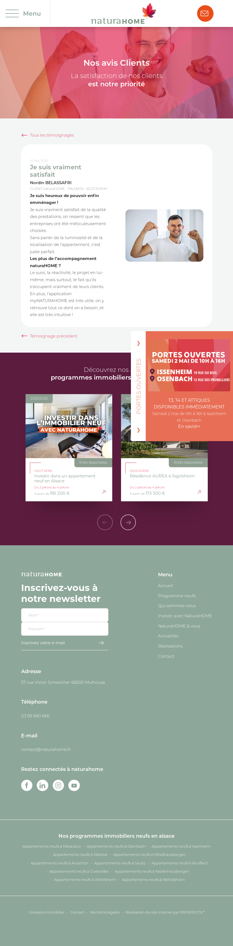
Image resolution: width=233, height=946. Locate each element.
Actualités (168, 635)
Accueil (165, 585)
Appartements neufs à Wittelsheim (85, 879)
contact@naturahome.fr (46, 749)
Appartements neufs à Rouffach (179, 863)
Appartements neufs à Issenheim (180, 846)
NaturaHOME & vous (179, 626)
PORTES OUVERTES (138, 386)
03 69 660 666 (35, 715)
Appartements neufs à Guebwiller (79, 871)
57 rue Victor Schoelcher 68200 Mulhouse (63, 682)
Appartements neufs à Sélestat (80, 854)
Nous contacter (204, 13)
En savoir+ (189, 426)
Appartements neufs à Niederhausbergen (152, 871)
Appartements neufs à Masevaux (52, 846)
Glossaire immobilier (46, 912)
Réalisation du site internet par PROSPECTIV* (164, 912)
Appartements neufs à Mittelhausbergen (149, 854)
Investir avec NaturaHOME (185, 615)
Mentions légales (105, 912)
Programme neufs (177, 595)
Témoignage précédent (54, 336)
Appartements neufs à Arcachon (59, 863)
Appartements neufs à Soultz (120, 863)
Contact (166, 656)
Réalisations (170, 646)
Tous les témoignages (52, 135)
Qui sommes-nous (177, 605)
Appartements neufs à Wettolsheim (153, 879)
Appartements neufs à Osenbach (116, 846)
